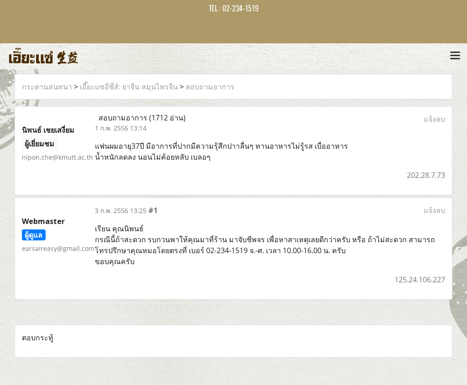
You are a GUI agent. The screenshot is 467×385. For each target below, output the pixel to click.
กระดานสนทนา (47, 87)
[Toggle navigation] (455, 56)
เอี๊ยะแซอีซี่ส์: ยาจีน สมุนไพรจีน (129, 87)
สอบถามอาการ (210, 87)
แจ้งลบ (434, 119)
